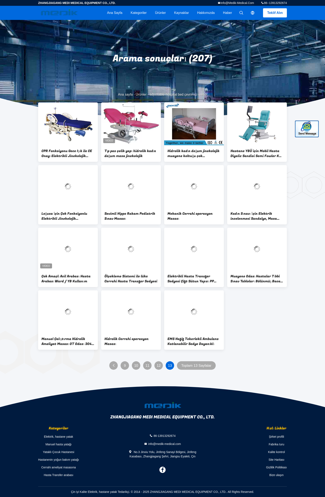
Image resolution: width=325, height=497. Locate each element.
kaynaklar (181, 13)
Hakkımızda (206, 13)
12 (159, 366)
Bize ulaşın (276, 475)
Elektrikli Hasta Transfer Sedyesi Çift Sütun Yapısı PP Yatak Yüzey (190, 279)
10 (136, 366)
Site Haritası (276, 459)
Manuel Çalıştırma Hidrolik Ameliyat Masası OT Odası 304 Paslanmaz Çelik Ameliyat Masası (66, 341)
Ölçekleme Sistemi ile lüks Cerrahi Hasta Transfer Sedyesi (130, 279)
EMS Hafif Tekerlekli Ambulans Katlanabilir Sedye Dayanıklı (193, 341)
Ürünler (160, 13)
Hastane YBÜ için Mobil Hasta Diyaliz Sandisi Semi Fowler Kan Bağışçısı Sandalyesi (256, 153)
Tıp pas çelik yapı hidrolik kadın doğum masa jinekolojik (130, 153)
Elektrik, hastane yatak (58, 436)
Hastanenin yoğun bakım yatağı (58, 459)
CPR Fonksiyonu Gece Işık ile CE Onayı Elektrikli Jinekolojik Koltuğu (66, 153)
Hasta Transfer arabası (58, 475)
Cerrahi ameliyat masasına (58, 467)
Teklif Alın (275, 13)
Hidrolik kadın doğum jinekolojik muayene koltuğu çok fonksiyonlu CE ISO (193, 153)
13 (170, 366)
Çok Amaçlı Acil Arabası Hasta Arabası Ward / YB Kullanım (66, 279)
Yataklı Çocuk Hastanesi (58, 452)
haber (227, 13)
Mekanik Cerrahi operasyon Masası (190, 216)
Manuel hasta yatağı (58, 444)
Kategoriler (139, 13)
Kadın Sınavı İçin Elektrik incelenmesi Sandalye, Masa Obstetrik (253, 216)
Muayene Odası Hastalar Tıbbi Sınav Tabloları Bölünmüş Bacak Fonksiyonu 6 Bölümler (256, 279)
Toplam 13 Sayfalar (196, 366)
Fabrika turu (276, 444)
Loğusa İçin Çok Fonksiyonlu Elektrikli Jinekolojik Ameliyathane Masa (64, 216)
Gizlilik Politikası (276, 467)
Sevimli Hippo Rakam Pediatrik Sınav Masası (129, 216)
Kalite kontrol (276, 452)
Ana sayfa (114, 13)
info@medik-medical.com (237, 3)
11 (147, 366)
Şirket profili (276, 436)
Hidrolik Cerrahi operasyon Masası (126, 341)
